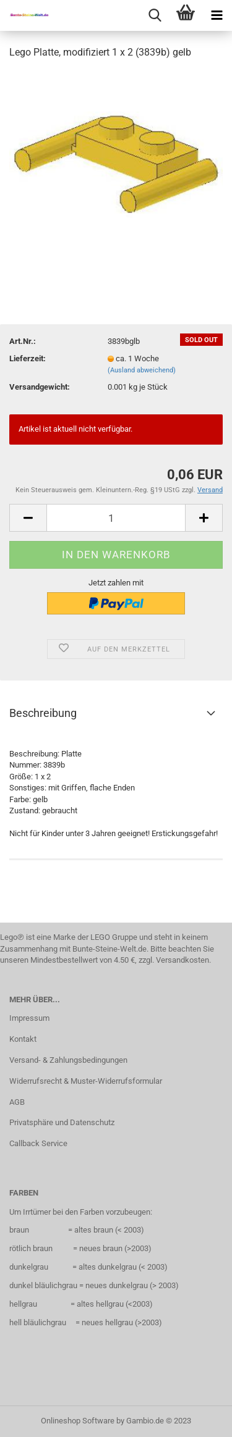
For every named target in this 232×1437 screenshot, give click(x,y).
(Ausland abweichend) (142, 370)
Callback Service (38, 1143)
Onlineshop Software (77, 1420)
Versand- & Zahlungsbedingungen (68, 1060)
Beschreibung (43, 712)
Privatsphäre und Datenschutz (61, 1122)
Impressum (29, 1018)
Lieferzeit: (27, 358)
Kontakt (23, 1039)
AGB (17, 1102)
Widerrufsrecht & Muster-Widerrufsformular (85, 1081)
